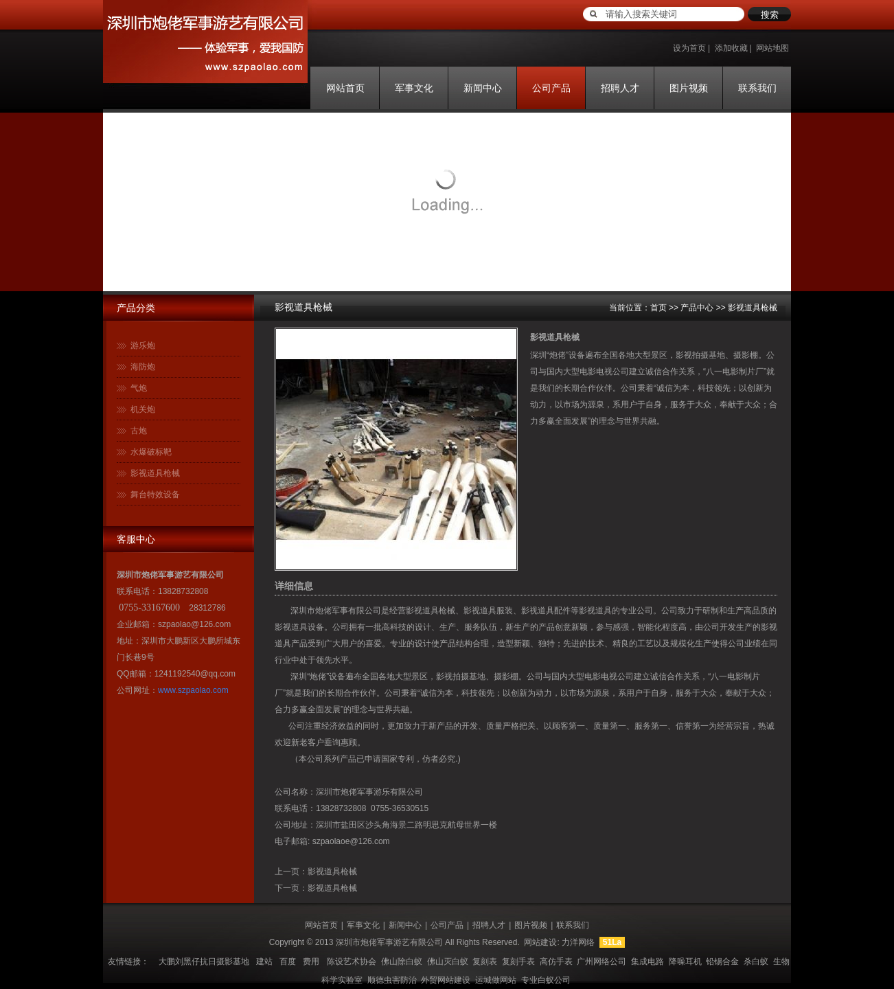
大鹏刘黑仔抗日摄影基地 (204, 961)
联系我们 (757, 87)
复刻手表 (518, 961)
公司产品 (551, 87)
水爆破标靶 (151, 452)
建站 (264, 961)
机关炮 (142, 409)
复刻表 (484, 961)
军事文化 (414, 87)
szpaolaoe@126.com (351, 841)
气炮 (138, 388)
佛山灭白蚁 (447, 961)
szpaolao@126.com (194, 624)
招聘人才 (620, 87)
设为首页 (689, 48)
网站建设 (540, 942)
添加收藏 (731, 48)
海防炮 (142, 367)
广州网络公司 (601, 961)
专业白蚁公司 (546, 980)
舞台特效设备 (155, 494)
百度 (287, 961)
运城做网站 (495, 980)
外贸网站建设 (445, 980)
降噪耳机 (685, 961)
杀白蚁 (756, 961)
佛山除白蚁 (401, 961)
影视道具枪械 (155, 473)
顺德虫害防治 (392, 980)
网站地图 (772, 48)
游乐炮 (142, 345)
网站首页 (345, 87)
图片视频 (688, 87)
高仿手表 (556, 961)
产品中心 (696, 307)
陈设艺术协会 (351, 961)
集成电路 (647, 961)
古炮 (138, 430)
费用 (311, 961)
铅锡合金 (722, 961)
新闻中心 (482, 87)
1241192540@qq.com (195, 674)
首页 (658, 307)
